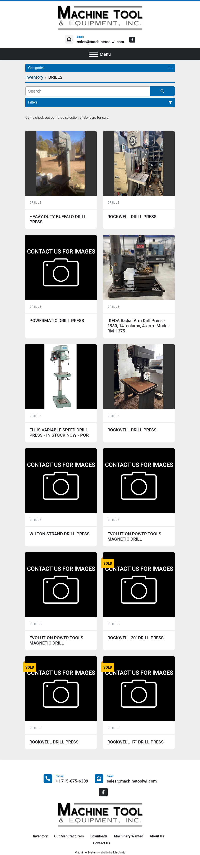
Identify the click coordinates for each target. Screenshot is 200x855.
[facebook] (132, 40)
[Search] (87, 91)
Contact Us (101, 843)
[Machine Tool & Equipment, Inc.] (100, 815)
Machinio (119, 852)
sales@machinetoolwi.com (100, 41)
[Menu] (93, 54)
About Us (157, 836)
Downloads (98, 836)
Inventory (40, 836)
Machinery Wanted (128, 836)
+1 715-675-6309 (72, 781)
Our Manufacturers (69, 836)
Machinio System (86, 852)
